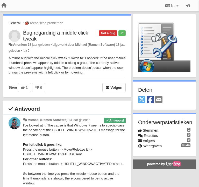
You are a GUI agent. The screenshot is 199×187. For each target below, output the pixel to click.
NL (172, 6)
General (14, 23)
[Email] (158, 99)
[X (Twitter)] (141, 99)
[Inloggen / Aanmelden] (188, 5)
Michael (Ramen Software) (95, 44)
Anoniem (20, 44)
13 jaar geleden (79, 120)
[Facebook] (150, 99)
